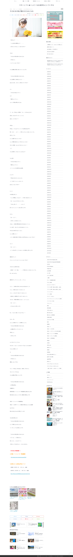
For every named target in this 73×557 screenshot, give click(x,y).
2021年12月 (49, 148)
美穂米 (48, 349)
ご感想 (48, 277)
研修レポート (49, 347)
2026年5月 (49, 71)
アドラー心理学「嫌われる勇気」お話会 (54, 289)
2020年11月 (49, 171)
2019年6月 (49, 206)
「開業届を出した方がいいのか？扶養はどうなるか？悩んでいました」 (22, 498)
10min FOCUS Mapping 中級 (52, 259)
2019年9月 (49, 199)
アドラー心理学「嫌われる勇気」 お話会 (54, 287)
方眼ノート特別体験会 (51, 338)
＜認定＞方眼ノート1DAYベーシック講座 (54, 368)
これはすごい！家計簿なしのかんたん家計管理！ (14, 511)
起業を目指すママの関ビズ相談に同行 (31, 498)
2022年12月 (49, 120)
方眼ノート (49, 326)
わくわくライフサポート (51, 284)
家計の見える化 (49, 312)
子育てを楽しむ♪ (50, 310)
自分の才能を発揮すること (51, 354)
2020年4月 (49, 187)
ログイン (48, 375)
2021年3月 (49, 164)
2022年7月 (49, 132)
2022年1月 (49, 146)
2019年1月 (49, 218)
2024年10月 (49, 92)
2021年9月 (49, 155)
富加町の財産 (49, 317)
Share (27, 516)
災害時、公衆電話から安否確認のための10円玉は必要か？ (58, 408)
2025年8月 (49, 78)
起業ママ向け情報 (50, 356)
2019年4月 (49, 211)
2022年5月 (49, 136)
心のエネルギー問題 (50, 319)
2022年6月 (49, 134)
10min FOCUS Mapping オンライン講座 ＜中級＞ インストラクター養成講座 (58, 419)
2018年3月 (49, 241)
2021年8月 (49, 157)
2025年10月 (49, 76)
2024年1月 (49, 99)
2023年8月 (49, 106)
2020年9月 (49, 176)
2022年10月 (49, 125)
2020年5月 (49, 185)
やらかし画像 (49, 282)
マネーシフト (49, 303)
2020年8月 (49, 178)
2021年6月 (49, 162)
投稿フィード (49, 377)
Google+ (38, 516)
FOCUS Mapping (50, 266)
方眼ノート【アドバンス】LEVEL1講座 (54, 331)
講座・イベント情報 (26, 1)
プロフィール (58, 1)
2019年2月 (49, 215)
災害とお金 (49, 345)
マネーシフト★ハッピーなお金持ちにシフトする (36, 5)
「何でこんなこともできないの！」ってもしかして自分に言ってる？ (58, 404)
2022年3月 (49, 141)
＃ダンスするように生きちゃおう (53, 366)
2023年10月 (49, 104)
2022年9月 (49, 127)
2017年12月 (49, 248)
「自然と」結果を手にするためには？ (14, 498)
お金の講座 (49, 270)
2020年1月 (49, 192)
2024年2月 (49, 97)
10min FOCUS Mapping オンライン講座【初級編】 (58, 412)
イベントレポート (50, 291)
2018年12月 (49, 220)
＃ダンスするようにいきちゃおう (53, 363)
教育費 (48, 324)
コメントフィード (50, 379)
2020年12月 (49, 169)
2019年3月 (49, 213)
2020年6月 (49, 183)
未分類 (48, 342)
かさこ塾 (48, 273)
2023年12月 (49, 101)
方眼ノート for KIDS (50, 328)
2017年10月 (49, 250)
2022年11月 (49, 122)
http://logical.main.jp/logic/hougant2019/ (18, 457)
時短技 (48, 340)
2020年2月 (49, 190)
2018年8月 (49, 229)
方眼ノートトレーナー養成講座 (52, 333)
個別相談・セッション (36, 1)
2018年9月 (49, 227)
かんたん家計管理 (50, 275)
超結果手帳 (49, 359)
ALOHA (48, 264)
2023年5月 (49, 108)
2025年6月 (49, 83)
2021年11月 (49, 150)
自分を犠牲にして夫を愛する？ (52, 49)
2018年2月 (49, 243)
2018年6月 (49, 234)
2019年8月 (49, 201)
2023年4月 (49, 111)
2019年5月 (49, 208)
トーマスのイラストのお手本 (57, 388)
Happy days (49, 268)
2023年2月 (49, 115)
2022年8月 (49, 129)
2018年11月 (49, 222)
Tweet (15, 516)
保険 (48, 305)
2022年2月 (49, 143)
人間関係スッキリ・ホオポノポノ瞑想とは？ (54, 44)
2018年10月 (49, 225)
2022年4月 (49, 139)
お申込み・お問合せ (47, 1)
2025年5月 (49, 85)
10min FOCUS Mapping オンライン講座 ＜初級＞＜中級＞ (58, 396)
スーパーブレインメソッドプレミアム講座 (54, 298)
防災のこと (49, 361)
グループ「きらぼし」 (51, 296)
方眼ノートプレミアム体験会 (52, 335)
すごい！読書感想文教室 (51, 280)
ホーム (15, 1)
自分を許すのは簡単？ (51, 51)
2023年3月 (49, 113)
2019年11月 (49, 194)
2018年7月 (49, 232)
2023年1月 (49, 118)
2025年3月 (49, 90)
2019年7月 (49, 204)
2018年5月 (49, 236)
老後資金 (48, 352)
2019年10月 (49, 197)
